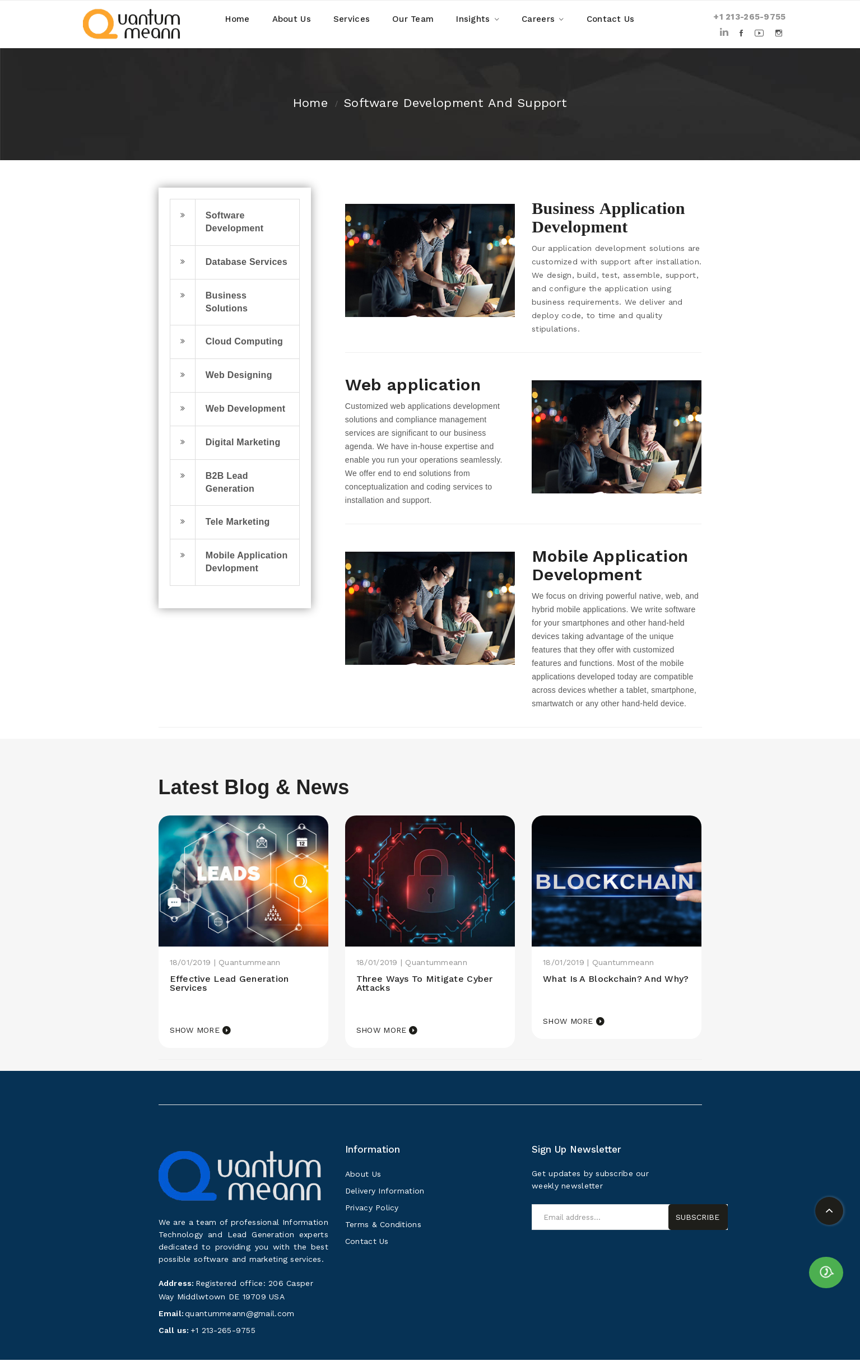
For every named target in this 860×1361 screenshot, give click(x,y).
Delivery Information (385, 1191)
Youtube (760, 33)
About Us (363, 1175)
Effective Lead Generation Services (233, 984)
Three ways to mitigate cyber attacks (429, 984)
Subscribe (697, 1218)
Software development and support (455, 103)
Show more (195, 1031)
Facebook (742, 33)
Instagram (779, 33)
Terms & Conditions (383, 1225)
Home (310, 103)
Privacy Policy (372, 1208)
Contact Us (367, 1242)
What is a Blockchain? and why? (607, 984)
